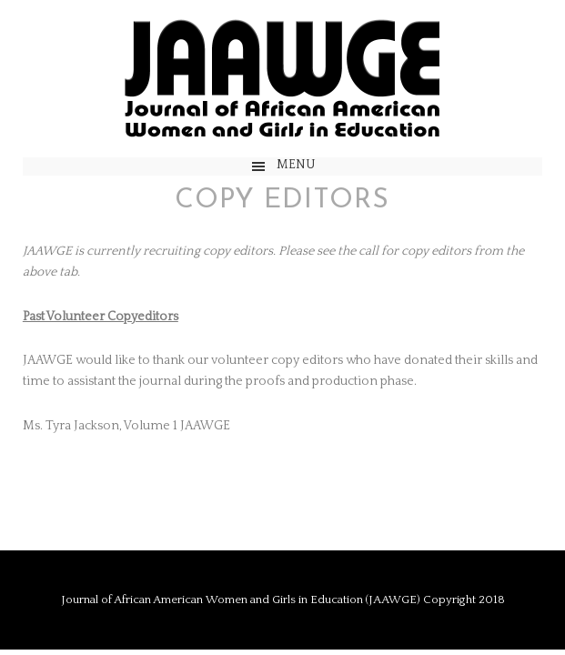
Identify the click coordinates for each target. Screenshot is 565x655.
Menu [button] (296, 164)
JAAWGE (282, 78)
